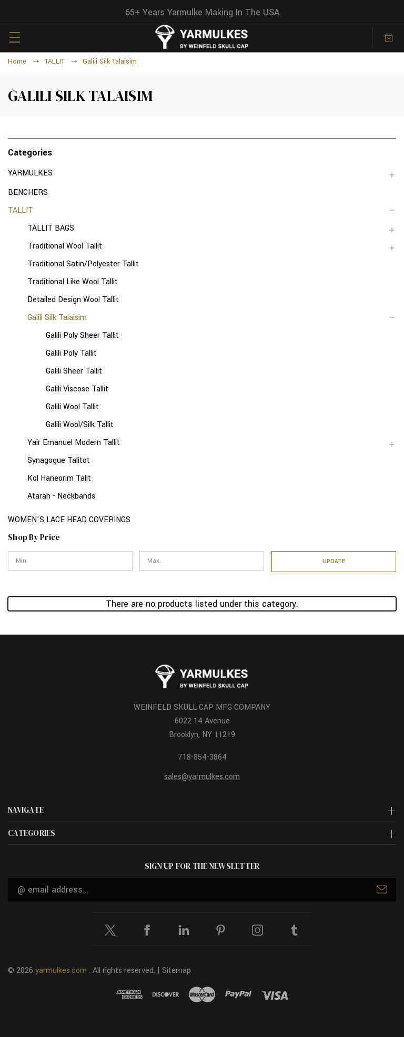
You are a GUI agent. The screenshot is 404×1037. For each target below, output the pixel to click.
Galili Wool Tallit (72, 406)
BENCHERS (28, 192)
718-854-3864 (202, 757)
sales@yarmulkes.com (202, 776)
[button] (202, 152)
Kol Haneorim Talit (59, 478)
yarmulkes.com (61, 970)
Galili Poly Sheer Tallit (82, 335)
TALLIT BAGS (50, 228)
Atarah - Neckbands (61, 496)
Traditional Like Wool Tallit (72, 281)
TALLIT (20, 210)
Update (333, 561)
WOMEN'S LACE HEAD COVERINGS (69, 519)
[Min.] (70, 561)
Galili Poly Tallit (71, 353)
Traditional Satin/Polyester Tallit (83, 263)
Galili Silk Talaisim (57, 317)
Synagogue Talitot (58, 460)
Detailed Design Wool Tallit (73, 299)
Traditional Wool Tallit (64, 246)
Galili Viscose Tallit (77, 389)
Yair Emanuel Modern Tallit (73, 442)
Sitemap (176, 970)
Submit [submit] (382, 889)
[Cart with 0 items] (388, 37)
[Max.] (201, 561)
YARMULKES (30, 173)
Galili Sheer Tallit (74, 371)
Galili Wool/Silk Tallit (80, 424)
